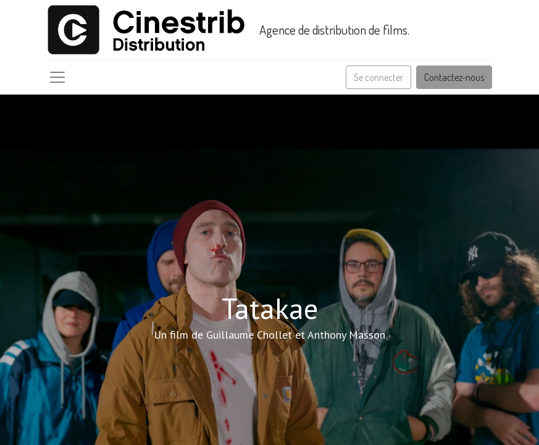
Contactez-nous (454, 77)
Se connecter (378, 77)
